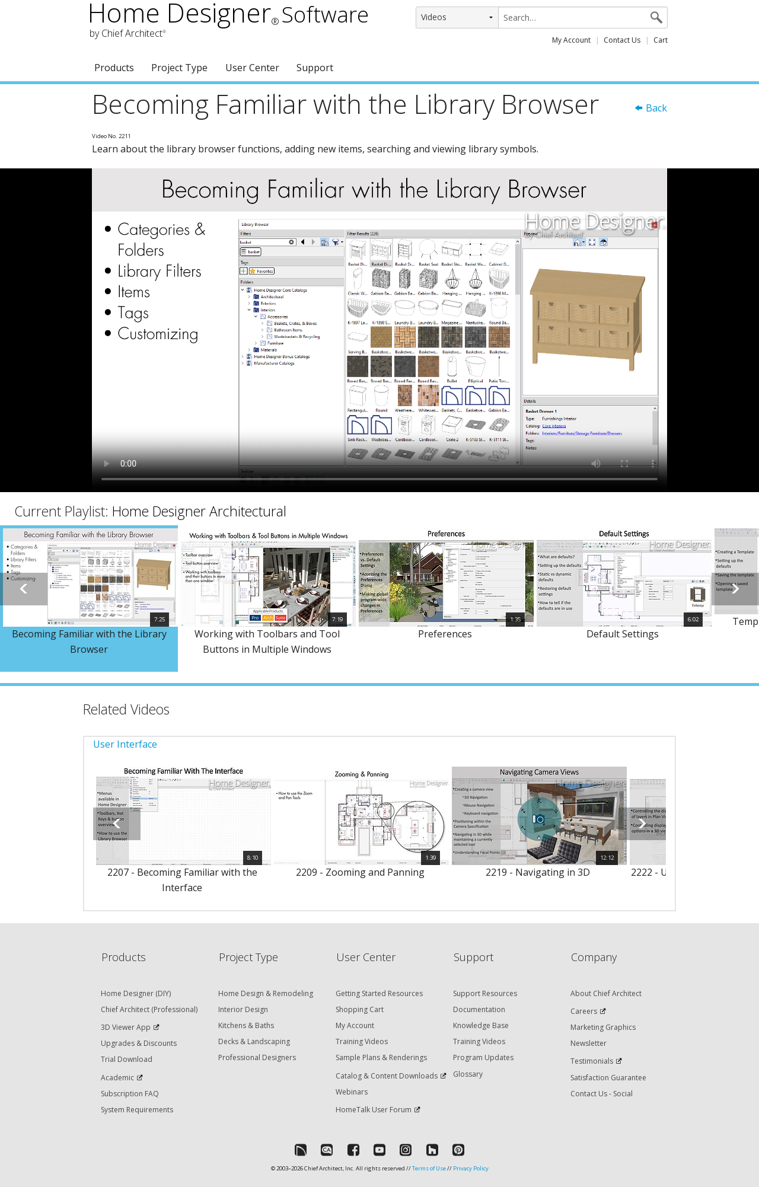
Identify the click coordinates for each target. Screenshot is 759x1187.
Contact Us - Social (601, 1094)
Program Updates (483, 1057)
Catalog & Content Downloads (387, 1076)
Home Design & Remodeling (265, 993)
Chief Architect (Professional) (149, 1009)
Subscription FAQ (130, 1094)
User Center (252, 67)
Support (314, 67)
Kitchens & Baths (246, 1025)
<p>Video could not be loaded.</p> (379, 330)
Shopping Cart (360, 1009)
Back (650, 107)
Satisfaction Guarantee (608, 1078)
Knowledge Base (481, 1025)
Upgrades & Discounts (139, 1043)
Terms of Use (429, 1168)
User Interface (125, 744)
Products (114, 67)
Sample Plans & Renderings (381, 1057)
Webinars (352, 1092)
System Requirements (137, 1110)
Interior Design (243, 1009)
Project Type (179, 67)
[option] (89, 598)
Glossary (468, 1074)
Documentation (479, 1009)
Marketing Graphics (603, 1027)
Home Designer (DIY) (136, 993)
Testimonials (591, 1061)
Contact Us (622, 40)
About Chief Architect (606, 993)
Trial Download (126, 1059)
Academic (117, 1078)
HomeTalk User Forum (374, 1110)
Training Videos (362, 1041)
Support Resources (485, 993)
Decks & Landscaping (254, 1041)
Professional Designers (257, 1057)
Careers (583, 1011)
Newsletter (588, 1043)
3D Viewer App (126, 1027)
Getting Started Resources (379, 993)
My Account (571, 40)
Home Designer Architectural (199, 511)
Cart (660, 40)
